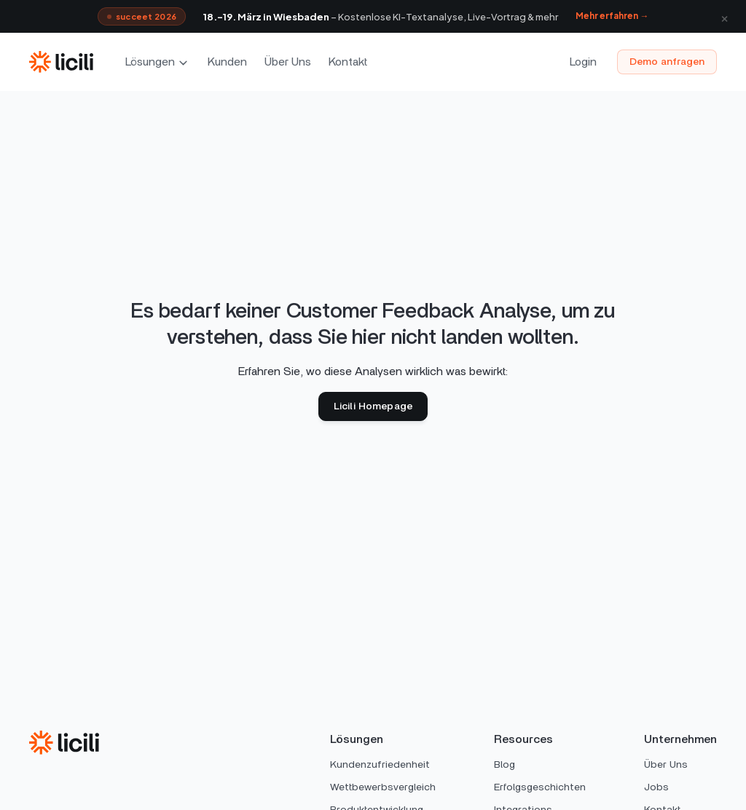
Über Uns (287, 62)
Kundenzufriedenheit (380, 765)
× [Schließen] (725, 16)
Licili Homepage (373, 406)
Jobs (656, 787)
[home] (61, 62)
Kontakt (348, 62)
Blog (504, 765)
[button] (158, 62)
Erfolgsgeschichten (540, 787)
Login (583, 62)
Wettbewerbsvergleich (383, 787)
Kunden (227, 62)
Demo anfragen (666, 62)
